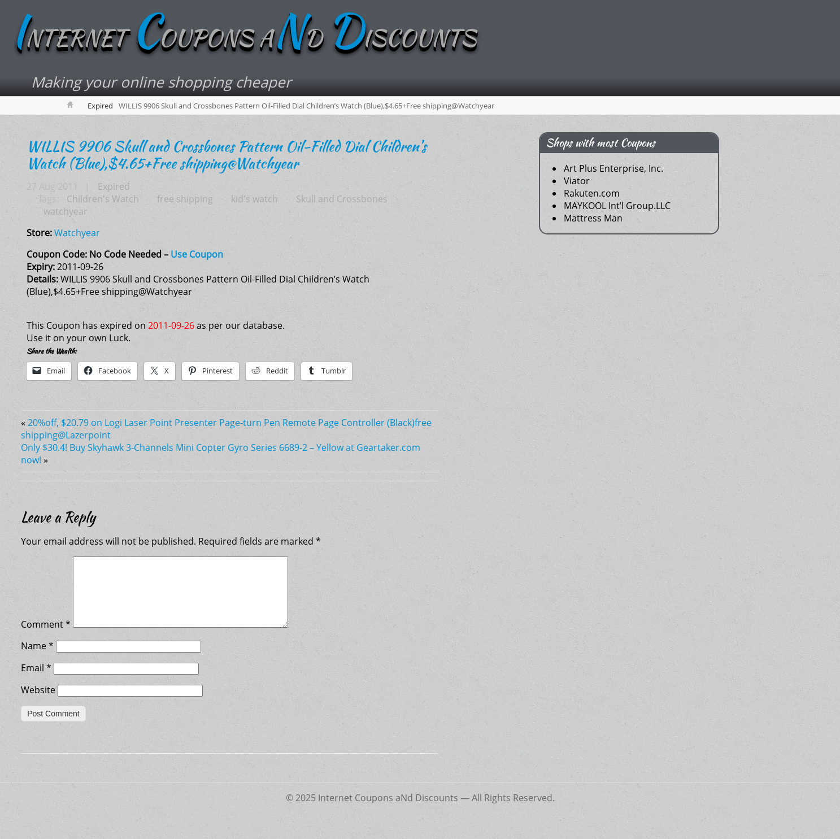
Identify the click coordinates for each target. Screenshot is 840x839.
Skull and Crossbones (342, 199)
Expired (100, 106)
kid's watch (254, 199)
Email (36, 681)
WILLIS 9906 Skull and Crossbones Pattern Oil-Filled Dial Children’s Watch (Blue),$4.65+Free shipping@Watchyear (226, 154)
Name (37, 659)
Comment (46, 638)
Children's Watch (103, 199)
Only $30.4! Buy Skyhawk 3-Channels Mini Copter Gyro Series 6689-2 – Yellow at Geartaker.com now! (220, 453)
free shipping (185, 199)
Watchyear (77, 233)
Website (38, 703)
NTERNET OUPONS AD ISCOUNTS (243, 37)
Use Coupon (197, 254)
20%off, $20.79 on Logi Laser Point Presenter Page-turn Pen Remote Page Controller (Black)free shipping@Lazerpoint (226, 428)
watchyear (65, 211)
